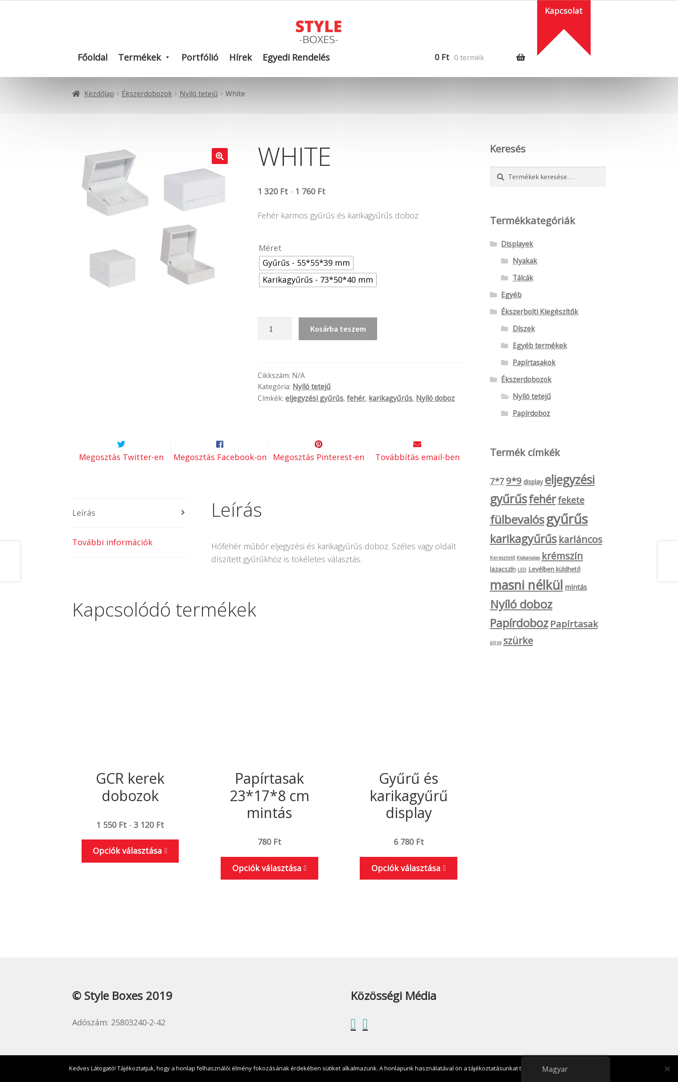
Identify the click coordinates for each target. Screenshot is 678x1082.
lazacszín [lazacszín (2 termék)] (503, 569)
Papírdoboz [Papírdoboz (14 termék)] (519, 623)
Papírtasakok (534, 362)
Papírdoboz (531, 413)
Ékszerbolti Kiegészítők (539, 312)
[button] (220, 156)
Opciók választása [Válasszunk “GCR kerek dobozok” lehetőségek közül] (127, 872)
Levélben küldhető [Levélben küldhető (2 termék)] (554, 569)
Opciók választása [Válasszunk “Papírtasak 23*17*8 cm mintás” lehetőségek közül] (266, 889)
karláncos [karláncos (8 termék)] (580, 539)
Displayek (517, 244)
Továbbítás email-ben (417, 478)
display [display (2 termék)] (533, 481)
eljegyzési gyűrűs (314, 398)
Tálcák (523, 278)
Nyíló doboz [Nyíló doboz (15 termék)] (521, 604)
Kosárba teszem (338, 329)
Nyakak (525, 261)
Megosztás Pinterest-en (318, 478)
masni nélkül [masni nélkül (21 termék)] (526, 584)
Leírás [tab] (83, 533)
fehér (356, 398)
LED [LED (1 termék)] (522, 570)
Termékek (139, 57)
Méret (270, 248)
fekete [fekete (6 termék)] (571, 500)
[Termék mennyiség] (275, 328)
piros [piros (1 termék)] (495, 642)
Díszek (524, 328)
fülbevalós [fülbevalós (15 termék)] (517, 519)
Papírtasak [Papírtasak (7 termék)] (574, 623)
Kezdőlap (99, 94)
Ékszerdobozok (147, 94)
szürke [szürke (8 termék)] (518, 640)
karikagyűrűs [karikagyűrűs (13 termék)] (523, 538)
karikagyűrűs (390, 398)
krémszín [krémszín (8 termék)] (562, 555)
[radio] (306, 263)
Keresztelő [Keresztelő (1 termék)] (502, 558)
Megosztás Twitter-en (121, 478)
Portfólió (199, 57)
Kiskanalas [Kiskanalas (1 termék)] (528, 558)
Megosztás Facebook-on (220, 478)
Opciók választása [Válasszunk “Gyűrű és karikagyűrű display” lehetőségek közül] (405, 889)
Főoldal (92, 57)
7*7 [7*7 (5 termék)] (497, 481)
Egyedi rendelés (296, 57)
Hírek (240, 57)
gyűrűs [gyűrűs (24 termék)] (567, 519)
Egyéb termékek (540, 345)
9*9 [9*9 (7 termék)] (514, 480)
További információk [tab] (112, 563)
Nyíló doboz (435, 398)
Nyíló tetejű (199, 94)
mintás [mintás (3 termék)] (576, 587)
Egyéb (511, 295)
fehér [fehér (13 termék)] (542, 498)
